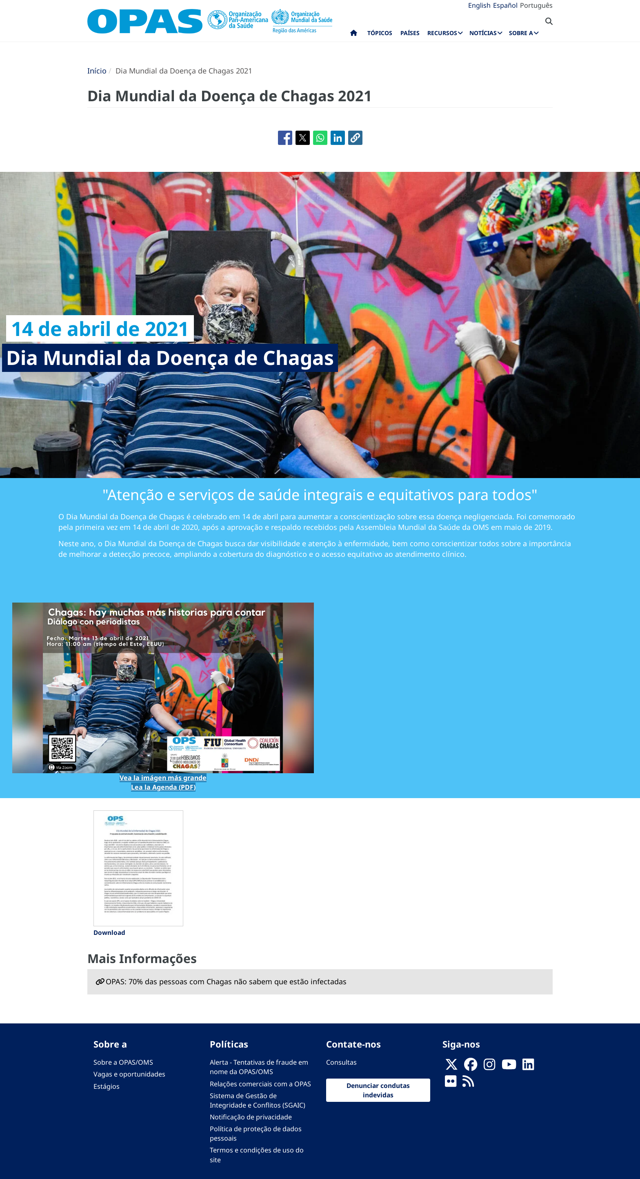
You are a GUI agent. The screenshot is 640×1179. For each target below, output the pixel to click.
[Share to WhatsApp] (320, 138)
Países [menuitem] (410, 33)
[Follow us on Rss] (468, 1083)
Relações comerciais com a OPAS (260, 1083)
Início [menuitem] (353, 35)
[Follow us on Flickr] (450, 1083)
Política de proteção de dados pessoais (256, 1133)
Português (536, 5)
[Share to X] (303, 138)
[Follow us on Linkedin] (528, 1067)
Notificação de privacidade (251, 1116)
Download (109, 932)
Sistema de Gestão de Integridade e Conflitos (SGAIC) (257, 1100)
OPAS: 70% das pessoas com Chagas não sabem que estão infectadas (226, 981)
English (479, 5)
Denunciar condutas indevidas (378, 1090)
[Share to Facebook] (285, 138)
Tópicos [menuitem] (379, 33)
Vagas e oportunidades (129, 1074)
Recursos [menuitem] (442, 33)
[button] (355, 138)
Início (97, 71)
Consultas (341, 1062)
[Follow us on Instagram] (489, 1067)
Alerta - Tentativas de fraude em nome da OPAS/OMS (259, 1067)
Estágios (106, 1086)
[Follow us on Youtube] (509, 1067)
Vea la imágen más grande (163, 777)
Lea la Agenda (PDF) (163, 787)
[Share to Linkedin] (338, 138)
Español (505, 5)
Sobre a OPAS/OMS (123, 1062)
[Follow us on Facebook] (470, 1067)
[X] (451, 1067)
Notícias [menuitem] (483, 33)
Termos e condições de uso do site (257, 1155)
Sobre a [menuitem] (521, 33)
